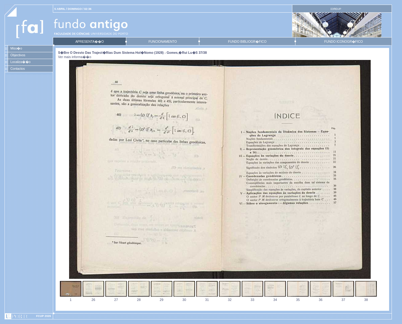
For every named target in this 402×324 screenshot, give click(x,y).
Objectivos (17, 55)
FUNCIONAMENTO (162, 41)
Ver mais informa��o (74, 57)
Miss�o (16, 48)
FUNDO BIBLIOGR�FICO (247, 41)
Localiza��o (20, 62)
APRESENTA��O (89, 41)
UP (337, 8)
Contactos (17, 68)
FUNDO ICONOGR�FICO (343, 41)
